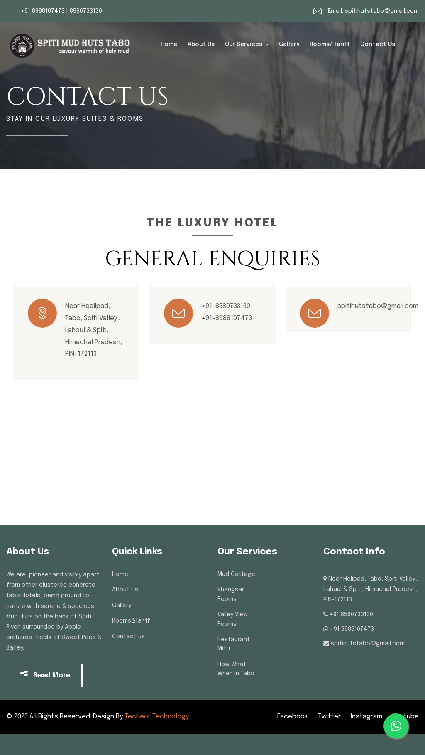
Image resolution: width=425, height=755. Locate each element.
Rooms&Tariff (131, 621)
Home (169, 44)
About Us (201, 44)
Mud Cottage (236, 574)
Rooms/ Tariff (330, 44)
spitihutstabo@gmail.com (382, 11)
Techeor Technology (157, 716)
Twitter (329, 716)
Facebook (292, 716)
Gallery (289, 44)
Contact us (377, 44)
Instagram (366, 716)
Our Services (243, 44)
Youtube (405, 716)
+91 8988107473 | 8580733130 (61, 11)
